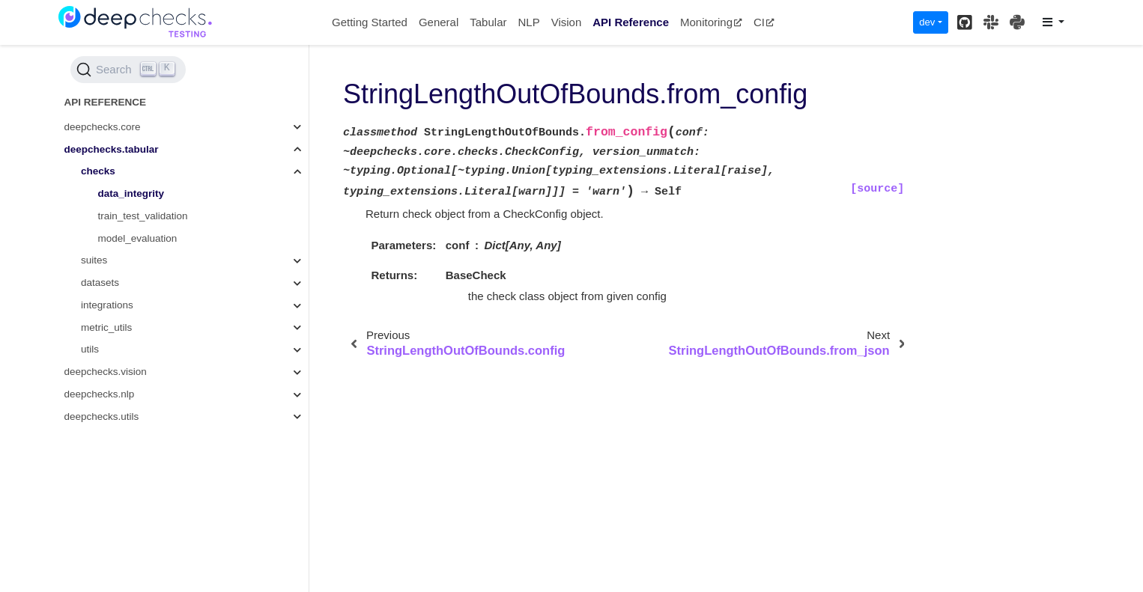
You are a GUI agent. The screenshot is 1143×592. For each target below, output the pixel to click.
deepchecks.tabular (111, 149)
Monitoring (711, 22)
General (438, 22)
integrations (107, 305)
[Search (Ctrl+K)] (128, 69)
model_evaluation (138, 238)
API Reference (630, 22)
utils (90, 349)
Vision (566, 22)
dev (927, 22)
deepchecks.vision (105, 371)
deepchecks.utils (101, 416)
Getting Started (369, 22)
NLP (528, 22)
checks (98, 171)
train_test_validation (143, 216)
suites (94, 260)
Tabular (488, 22)
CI (764, 22)
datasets (100, 282)
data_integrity (131, 193)
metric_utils (106, 327)
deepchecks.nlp (99, 394)
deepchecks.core (102, 126)
